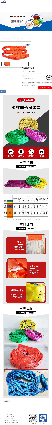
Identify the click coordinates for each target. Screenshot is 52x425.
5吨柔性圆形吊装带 (6, 401)
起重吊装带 (14, 38)
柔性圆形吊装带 (16, 32)
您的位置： (3, 38)
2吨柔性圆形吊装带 (6, 400)
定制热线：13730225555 (45, 87)
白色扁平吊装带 (9, 32)
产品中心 (9, 38)
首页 (6, 38)
